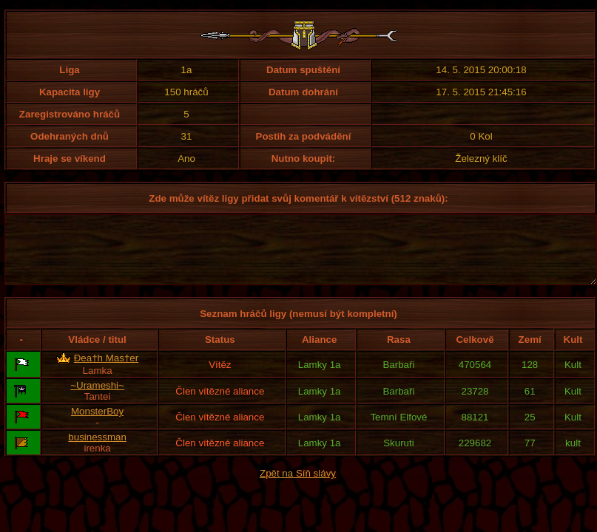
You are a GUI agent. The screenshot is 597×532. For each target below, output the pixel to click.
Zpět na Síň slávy (298, 486)
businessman (97, 450)
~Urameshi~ (97, 398)
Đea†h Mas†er (106, 371)
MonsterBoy (97, 424)
